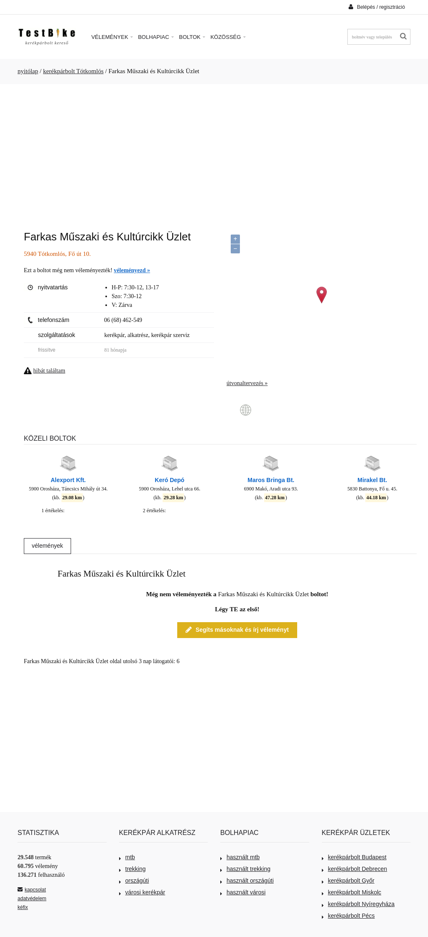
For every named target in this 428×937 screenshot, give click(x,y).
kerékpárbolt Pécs (348, 915)
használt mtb (240, 857)
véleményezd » (132, 270)
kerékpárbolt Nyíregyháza (358, 904)
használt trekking (245, 869)
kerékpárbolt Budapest (354, 857)
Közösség (228, 37)
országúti (134, 880)
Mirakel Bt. (372, 480)
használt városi (242, 892)
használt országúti (247, 880)
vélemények (47, 545)
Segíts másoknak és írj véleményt (237, 630)
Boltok (192, 37)
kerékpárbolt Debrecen (354, 869)
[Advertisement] (214, 153)
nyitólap (28, 71)
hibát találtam (49, 371)
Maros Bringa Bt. (270, 480)
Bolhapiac (156, 37)
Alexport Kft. (68, 480)
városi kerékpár (142, 892)
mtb (127, 857)
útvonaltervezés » (247, 383)
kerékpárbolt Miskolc (352, 892)
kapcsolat (32, 890)
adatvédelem (32, 898)
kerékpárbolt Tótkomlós (73, 71)
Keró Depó (169, 480)
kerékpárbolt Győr (348, 880)
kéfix (23, 907)
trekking (132, 869)
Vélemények (112, 37)
